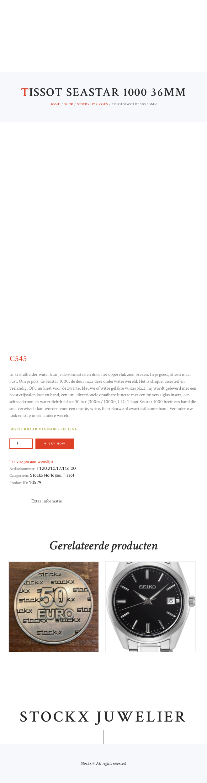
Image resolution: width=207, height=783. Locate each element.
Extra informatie (46, 501)
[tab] (46, 501)
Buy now (57, 443)
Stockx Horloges (45, 475)
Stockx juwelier (103, 717)
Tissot (68, 475)
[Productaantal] (21, 443)
